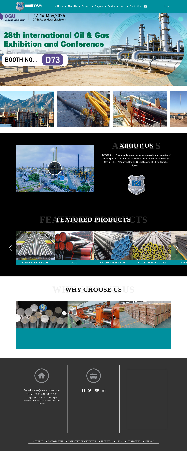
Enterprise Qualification (82, 441)
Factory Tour (55, 441)
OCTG (74, 262)
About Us (72, 6)
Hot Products (39, 400)
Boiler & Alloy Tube (152, 262)
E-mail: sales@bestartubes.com (42, 390)
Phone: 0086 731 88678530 (41, 394)
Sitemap (50, 400)
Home (60, 6)
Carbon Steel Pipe (113, 262)
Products (86, 6)
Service (111, 6)
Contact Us (135, 6)
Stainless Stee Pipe (35, 262)
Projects (99, 6)
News (122, 6)
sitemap (149, 441)
